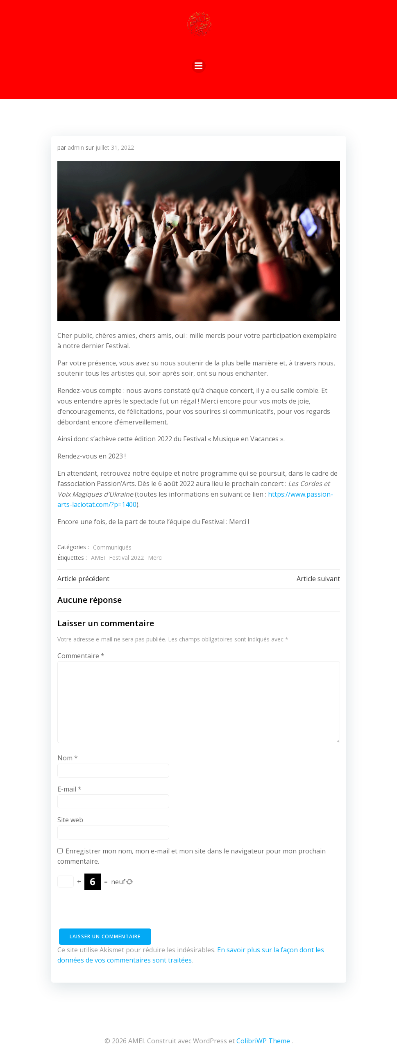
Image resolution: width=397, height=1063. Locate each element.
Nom (67, 757)
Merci (155, 557)
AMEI (98, 557)
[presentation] (119, 912)
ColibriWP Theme (263, 1040)
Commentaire (80, 655)
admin (76, 147)
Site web (70, 819)
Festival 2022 (126, 557)
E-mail (69, 789)
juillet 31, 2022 (114, 147)
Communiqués (112, 547)
